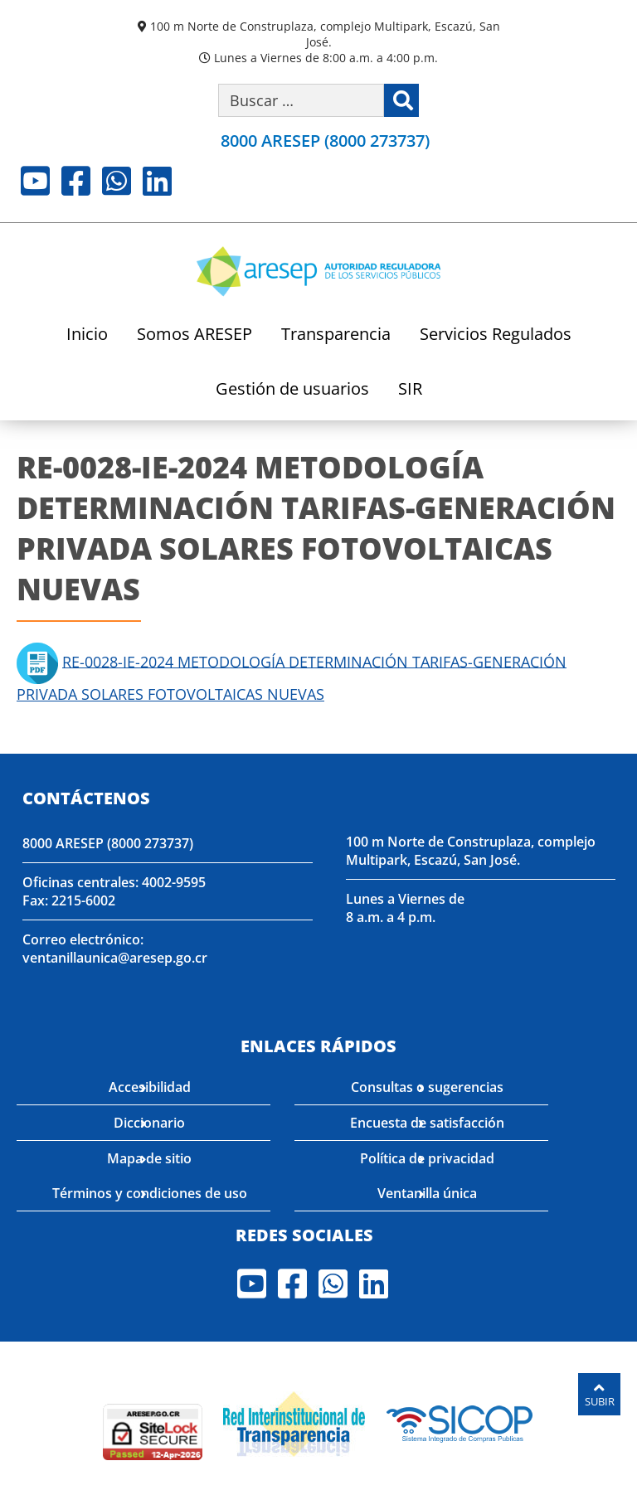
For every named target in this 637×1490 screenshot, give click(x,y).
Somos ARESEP (194, 335)
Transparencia (336, 335)
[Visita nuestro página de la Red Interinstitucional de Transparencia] (294, 1422)
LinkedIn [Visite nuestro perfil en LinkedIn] (157, 180)
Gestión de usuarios (292, 390)
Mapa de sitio (149, 1158)
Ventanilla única (427, 1193)
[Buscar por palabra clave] (301, 100)
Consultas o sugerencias (427, 1087)
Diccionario (149, 1123)
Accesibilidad (150, 1087)
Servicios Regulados (495, 335)
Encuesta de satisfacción (427, 1123)
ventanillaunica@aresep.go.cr (114, 958)
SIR (410, 390)
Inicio (87, 335)
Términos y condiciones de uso (149, 1193)
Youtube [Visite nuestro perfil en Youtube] (35, 180)
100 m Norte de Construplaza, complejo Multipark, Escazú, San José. (325, 34)
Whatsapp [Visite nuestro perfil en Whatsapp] (116, 180)
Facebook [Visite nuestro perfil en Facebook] (75, 180)
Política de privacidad (427, 1158)
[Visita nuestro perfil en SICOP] (459, 1422)
